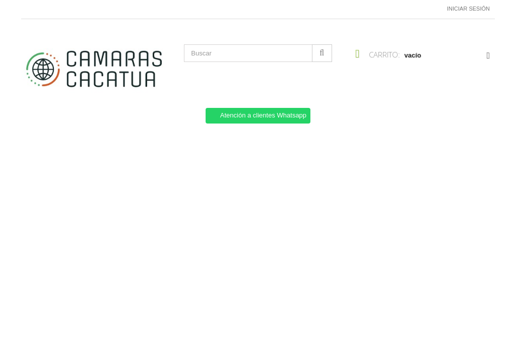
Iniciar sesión (468, 9)
